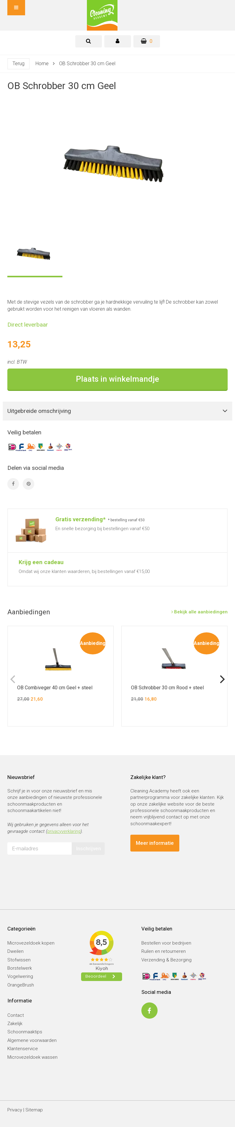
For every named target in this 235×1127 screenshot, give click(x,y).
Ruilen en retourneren (163, 951)
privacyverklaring (63, 831)
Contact (15, 1015)
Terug (18, 63)
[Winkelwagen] (146, 41)
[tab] (88, 41)
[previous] (13, 679)
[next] (221, 679)
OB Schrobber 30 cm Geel (87, 63)
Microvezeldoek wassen (32, 1057)
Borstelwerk (19, 968)
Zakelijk (14, 1023)
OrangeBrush (20, 985)
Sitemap (34, 1110)
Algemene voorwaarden (32, 1040)
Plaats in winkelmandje (117, 379)
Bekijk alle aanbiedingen (199, 612)
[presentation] (53, 871)
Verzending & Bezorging (166, 960)
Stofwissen (19, 960)
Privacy (14, 1110)
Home (42, 63)
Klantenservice (22, 1048)
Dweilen (15, 951)
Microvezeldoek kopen (30, 943)
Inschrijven (88, 848)
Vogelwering (20, 976)
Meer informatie (155, 843)
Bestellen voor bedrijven (166, 943)
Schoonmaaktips (24, 1032)
